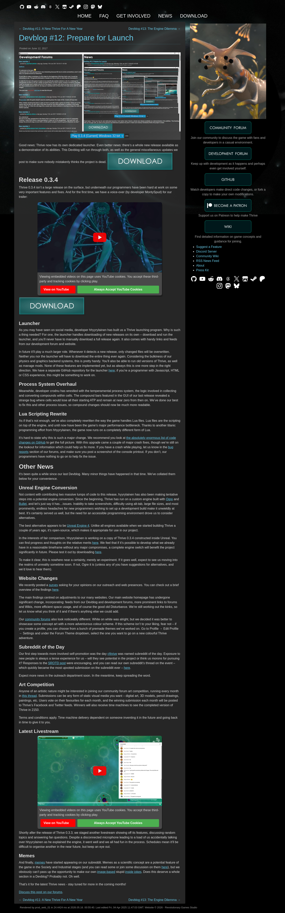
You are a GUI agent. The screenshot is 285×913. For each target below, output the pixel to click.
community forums (37, 619)
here (111, 370)
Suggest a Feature (209, 246)
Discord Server (206, 251)
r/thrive (112, 653)
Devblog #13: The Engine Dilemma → (155, 28)
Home (85, 15)
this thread (29, 695)
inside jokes (133, 871)
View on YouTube (56, 289)
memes (40, 862)
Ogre (169, 499)
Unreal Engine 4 (78, 525)
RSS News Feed (207, 260)
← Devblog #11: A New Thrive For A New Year (51, 28)
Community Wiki (207, 256)
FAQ (104, 15)
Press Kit (202, 270)
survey (53, 585)
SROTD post (57, 663)
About (200, 265)
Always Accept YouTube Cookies (118, 289)
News (165, 15)
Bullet (23, 503)
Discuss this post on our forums (40, 892)
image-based (106, 871)
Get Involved (133, 15)
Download (193, 15)
